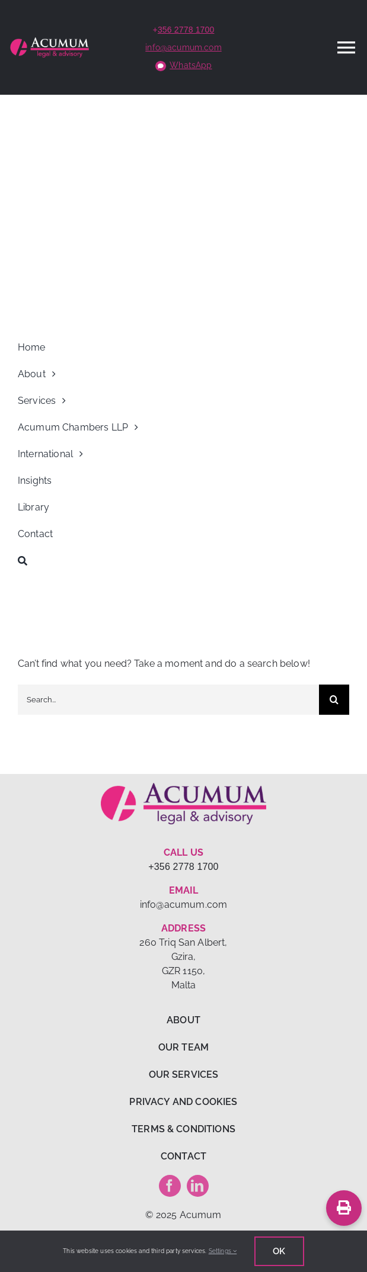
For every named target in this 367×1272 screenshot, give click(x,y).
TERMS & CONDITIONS (183, 1129)
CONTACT (183, 1156)
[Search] (183, 561)
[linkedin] (198, 1186)
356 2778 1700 (186, 29)
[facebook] (170, 1186)
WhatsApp (191, 65)
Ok (279, 1251)
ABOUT (183, 1020)
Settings (223, 1251)
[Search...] (168, 700)
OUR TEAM (183, 1047)
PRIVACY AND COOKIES (183, 1101)
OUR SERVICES (184, 1074)
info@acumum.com (183, 47)
